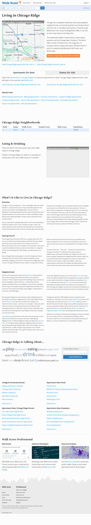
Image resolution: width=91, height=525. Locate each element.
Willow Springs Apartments (12, 97)
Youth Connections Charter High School (17, 422)
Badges (18, 502)
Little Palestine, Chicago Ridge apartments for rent (21, 85)
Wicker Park (76, 299)
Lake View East (6, 316)
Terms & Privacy (6, 500)
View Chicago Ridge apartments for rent (17, 64)
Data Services (20, 495)
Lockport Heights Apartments (70, 97)
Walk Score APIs (50, 467)
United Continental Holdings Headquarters (63, 415)
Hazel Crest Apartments (11, 104)
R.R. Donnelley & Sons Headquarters (61, 422)
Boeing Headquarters (55, 412)
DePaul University (9, 393)
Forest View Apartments (50, 100)
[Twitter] (3, 490)
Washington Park (53, 399)
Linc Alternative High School (12, 412)
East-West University (10, 396)
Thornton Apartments (49, 97)
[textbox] (22, 8)
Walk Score (6, 487)
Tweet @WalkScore (75, 357)
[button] (3, 8)
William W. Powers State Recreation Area (62, 389)
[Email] (9, 490)
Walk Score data (71, 462)
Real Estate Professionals (23, 497)
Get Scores (26, 3)
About (3, 492)
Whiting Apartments (31, 97)
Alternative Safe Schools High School (16, 418)
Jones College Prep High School (14, 415)
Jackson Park (51, 396)
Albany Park (75, 308)
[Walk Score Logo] (11, 2)
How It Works (5, 495)
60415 (15, 130)
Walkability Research (22, 500)
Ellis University (7, 399)
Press (3, 497)
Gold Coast (28, 275)
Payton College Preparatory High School (17, 425)
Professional (21, 487)
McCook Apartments (29, 104)
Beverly (57, 308)
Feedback (4, 502)
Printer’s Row (80, 275)
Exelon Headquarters (55, 418)
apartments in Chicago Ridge (21, 78)
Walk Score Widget (21, 490)
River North (71, 301)
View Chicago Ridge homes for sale (50, 64)
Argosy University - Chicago (12, 386)
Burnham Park (52, 393)
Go (42, 8)
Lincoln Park (51, 386)
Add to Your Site (50, 3)
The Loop (69, 282)
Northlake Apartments (69, 100)
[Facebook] (6, 490)
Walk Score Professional (17, 439)
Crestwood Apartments (11, 100)
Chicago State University (11, 389)
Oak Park (9, 301)
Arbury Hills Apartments (30, 100)
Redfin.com (28, 80)
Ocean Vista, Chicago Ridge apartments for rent (65, 85)
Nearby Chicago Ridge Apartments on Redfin (63, 56)
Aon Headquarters (54, 425)
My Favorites (37, 3)
